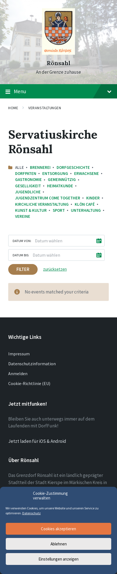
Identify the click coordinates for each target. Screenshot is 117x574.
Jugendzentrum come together (47, 198)
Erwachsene (86, 173)
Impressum (19, 353)
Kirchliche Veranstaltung (42, 204)
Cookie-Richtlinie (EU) (29, 383)
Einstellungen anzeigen (58, 559)
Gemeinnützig (62, 179)
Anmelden (17, 373)
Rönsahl (59, 63)
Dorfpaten (25, 173)
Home (13, 107)
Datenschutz (31, 513)
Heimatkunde (60, 185)
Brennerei (40, 167)
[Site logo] (58, 53)
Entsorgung (55, 173)
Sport (59, 210)
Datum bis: (21, 255)
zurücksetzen (55, 269)
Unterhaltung (86, 210)
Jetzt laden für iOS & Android (37, 441)
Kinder (93, 198)
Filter (22, 269)
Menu (58, 91)
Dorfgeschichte (73, 167)
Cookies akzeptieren (58, 528)
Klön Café (85, 204)
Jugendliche (28, 191)
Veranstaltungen (44, 107)
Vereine (22, 216)
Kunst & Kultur (31, 210)
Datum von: (22, 240)
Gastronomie (28, 179)
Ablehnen (59, 543)
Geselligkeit (28, 185)
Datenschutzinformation (32, 363)
